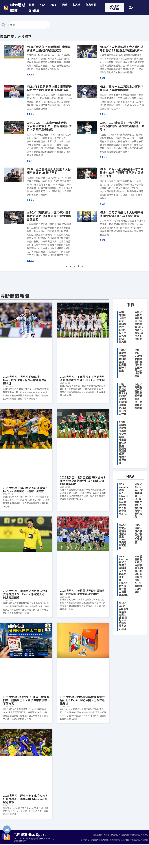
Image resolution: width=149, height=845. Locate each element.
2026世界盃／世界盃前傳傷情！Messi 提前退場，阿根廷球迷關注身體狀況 (25, 380)
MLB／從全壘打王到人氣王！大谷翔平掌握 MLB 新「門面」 (49, 171)
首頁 (31, 4)
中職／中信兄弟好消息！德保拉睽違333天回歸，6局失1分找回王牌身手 (138, 325)
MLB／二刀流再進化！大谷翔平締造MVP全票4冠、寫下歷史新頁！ (121, 214)
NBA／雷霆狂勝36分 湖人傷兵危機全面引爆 (139, 533)
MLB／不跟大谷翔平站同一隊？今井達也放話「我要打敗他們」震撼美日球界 (121, 172)
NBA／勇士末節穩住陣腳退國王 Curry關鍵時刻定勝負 (122, 536)
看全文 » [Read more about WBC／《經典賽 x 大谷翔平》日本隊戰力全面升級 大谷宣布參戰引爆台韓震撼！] (30, 260)
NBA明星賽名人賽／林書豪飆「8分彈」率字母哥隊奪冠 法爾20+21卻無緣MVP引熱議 (139, 574)
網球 (64, 4)
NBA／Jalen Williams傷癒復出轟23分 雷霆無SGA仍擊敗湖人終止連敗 (124, 616)
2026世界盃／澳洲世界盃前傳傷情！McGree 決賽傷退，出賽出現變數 (25, 489)
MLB (53, 4)
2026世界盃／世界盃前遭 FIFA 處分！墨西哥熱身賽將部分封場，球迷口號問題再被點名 (83, 480)
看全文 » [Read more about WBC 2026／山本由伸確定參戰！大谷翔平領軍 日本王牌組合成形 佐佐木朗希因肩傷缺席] (30, 160)
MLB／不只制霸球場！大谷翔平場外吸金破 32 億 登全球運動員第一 (121, 48)
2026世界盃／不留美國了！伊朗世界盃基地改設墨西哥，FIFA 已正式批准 (82, 378)
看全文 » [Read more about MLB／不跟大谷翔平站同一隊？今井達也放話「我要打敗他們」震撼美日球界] (103, 203)
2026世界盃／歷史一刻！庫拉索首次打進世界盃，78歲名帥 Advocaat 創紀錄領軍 (25, 799)
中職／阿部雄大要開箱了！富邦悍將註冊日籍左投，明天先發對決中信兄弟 (122, 326)
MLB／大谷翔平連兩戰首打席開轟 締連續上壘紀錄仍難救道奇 (50, 48)
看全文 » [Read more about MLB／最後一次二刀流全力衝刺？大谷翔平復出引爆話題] (103, 114)
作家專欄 (91, 4)
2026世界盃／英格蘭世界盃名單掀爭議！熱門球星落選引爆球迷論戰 (82, 592)
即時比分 (34, 10)
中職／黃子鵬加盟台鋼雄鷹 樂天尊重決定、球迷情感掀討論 (138, 396)
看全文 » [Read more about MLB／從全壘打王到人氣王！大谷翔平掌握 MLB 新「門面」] (30, 200)
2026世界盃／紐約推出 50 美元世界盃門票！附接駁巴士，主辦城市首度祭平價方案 (26, 700)
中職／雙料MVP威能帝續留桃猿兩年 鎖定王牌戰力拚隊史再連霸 (138, 363)
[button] (35, 10)
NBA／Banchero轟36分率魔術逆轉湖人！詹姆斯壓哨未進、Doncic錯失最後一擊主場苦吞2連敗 (124, 575)
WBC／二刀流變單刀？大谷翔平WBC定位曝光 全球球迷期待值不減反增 (122, 126)
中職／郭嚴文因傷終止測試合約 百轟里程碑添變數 (122, 360)
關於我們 (104, 840)
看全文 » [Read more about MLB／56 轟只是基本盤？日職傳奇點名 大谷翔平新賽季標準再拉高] (30, 114)
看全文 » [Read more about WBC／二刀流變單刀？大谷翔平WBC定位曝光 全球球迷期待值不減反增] (103, 157)
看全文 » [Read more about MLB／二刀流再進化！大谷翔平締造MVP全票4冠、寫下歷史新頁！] (103, 240)
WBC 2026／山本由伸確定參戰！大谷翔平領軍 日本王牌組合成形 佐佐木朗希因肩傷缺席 (49, 126)
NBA (42, 4)
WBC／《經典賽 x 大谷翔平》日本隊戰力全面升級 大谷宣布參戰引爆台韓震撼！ (49, 215)
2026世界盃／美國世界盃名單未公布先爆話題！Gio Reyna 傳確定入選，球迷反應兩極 (25, 594)
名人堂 (76, 4)
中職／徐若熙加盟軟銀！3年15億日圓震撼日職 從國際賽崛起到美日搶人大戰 (123, 399)
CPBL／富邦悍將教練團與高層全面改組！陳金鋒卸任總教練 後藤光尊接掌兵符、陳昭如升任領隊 (123, 442)
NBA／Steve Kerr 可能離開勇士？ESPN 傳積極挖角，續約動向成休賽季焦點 (138, 500)
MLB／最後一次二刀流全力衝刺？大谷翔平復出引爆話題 (121, 88)
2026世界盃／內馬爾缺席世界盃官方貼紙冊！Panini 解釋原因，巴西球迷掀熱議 (82, 700)
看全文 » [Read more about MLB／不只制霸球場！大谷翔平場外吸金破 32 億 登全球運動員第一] (103, 78)
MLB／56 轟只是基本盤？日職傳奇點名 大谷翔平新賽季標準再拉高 (49, 88)
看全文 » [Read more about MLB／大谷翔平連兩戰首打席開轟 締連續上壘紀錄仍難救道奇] (30, 74)
